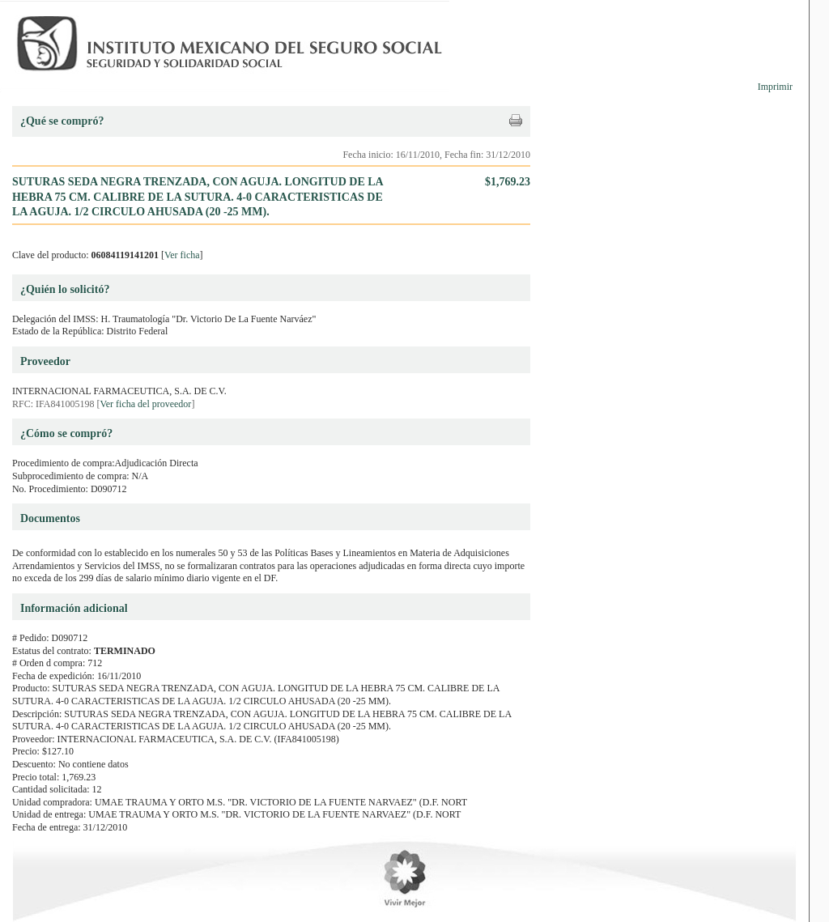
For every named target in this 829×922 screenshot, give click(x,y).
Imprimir (775, 86)
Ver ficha (182, 255)
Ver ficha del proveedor (145, 404)
